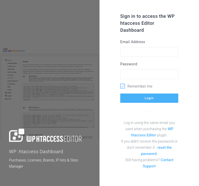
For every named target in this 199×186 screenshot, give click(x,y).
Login (149, 98)
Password (128, 64)
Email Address (132, 42)
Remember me (139, 86)
